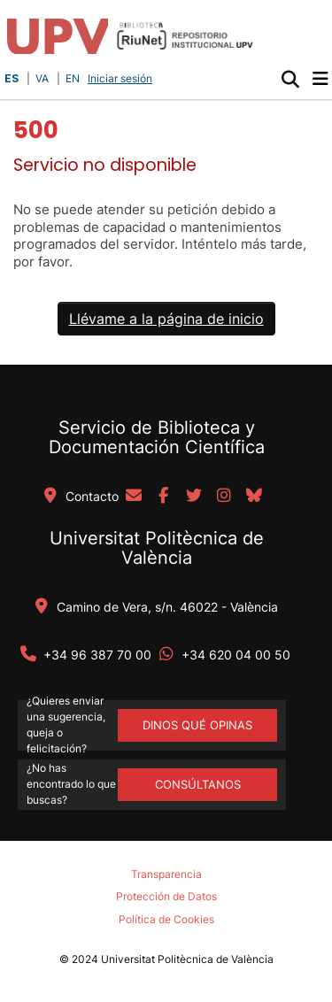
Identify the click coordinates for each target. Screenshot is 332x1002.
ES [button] (11, 78)
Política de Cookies (166, 919)
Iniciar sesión (122, 78)
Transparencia (166, 874)
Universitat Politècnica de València (157, 548)
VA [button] (42, 78)
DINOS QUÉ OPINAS (197, 725)
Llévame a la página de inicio (166, 319)
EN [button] (73, 78)
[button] (290, 78)
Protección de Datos (166, 896)
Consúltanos (198, 784)
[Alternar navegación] (320, 79)
